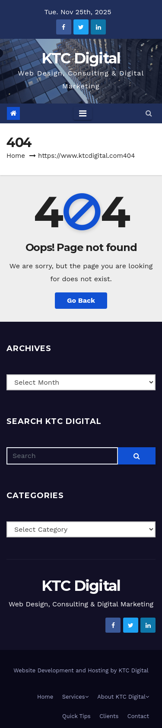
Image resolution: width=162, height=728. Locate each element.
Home (15, 156)
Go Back (81, 300)
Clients (108, 716)
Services (75, 696)
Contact (138, 716)
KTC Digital (80, 58)
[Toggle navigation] (82, 113)
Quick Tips (76, 716)
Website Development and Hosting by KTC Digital (81, 670)
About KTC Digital (123, 696)
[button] (149, 113)
